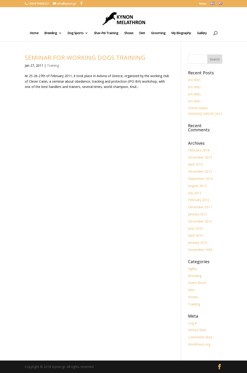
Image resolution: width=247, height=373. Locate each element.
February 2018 (199, 150)
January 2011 (197, 214)
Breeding (50, 33)
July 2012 (194, 193)
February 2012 (199, 200)
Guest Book (197, 282)
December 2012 (200, 171)
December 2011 (200, 207)
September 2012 (200, 178)
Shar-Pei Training (106, 33)
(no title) (194, 80)
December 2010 (200, 221)
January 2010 (197, 242)
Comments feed (200, 337)
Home (34, 33)
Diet (142, 33)
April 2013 (195, 164)
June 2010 (195, 228)
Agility (192, 268)
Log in (192, 323)
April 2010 (195, 235)
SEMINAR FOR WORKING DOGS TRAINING (85, 57)
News (203, 4)
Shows (128, 33)
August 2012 (197, 185)
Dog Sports (75, 33)
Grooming (158, 33)
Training (53, 65)
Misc (191, 290)
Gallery (202, 33)
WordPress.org (199, 344)
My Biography (181, 33)
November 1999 (200, 249)
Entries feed (197, 330)
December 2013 (200, 157)
